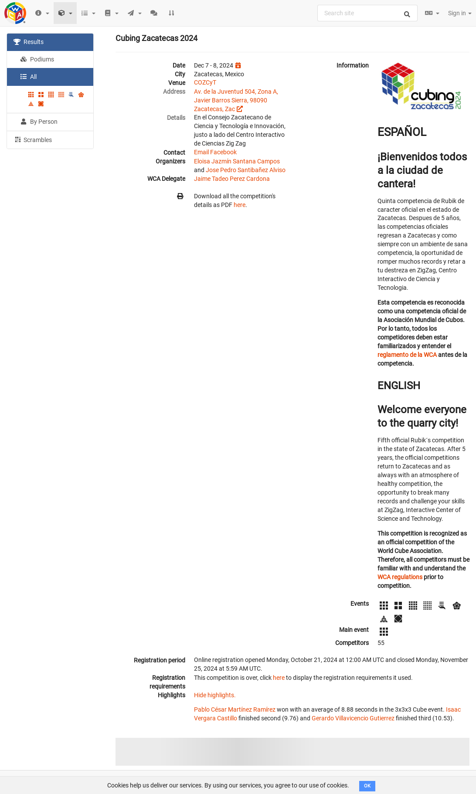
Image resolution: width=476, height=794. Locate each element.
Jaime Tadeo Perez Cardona (232, 178)
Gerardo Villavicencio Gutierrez (353, 718)
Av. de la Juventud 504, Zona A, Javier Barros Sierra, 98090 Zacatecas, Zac (236, 100)
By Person (39, 121)
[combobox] (367, 13)
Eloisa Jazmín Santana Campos (237, 161)
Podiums (37, 59)
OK (367, 786)
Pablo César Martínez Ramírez (234, 709)
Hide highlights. (215, 695)
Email (201, 152)
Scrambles (33, 139)
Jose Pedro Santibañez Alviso (246, 169)
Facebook (223, 152)
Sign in (460, 13)
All (28, 76)
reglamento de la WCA (407, 354)
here (239, 204)
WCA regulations (399, 576)
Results (29, 41)
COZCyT (205, 82)
